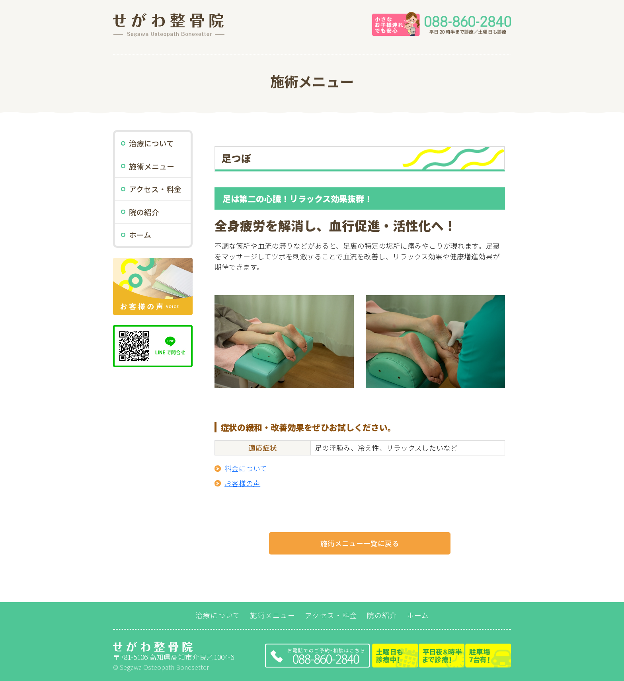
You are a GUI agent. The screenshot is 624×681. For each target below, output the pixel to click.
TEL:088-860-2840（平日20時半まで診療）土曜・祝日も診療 (388, 656)
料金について (245, 468)
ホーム (140, 234)
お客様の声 (242, 483)
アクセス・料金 (155, 188)
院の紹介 (144, 211)
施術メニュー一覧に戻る (359, 543)
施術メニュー (151, 166)
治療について (151, 143)
